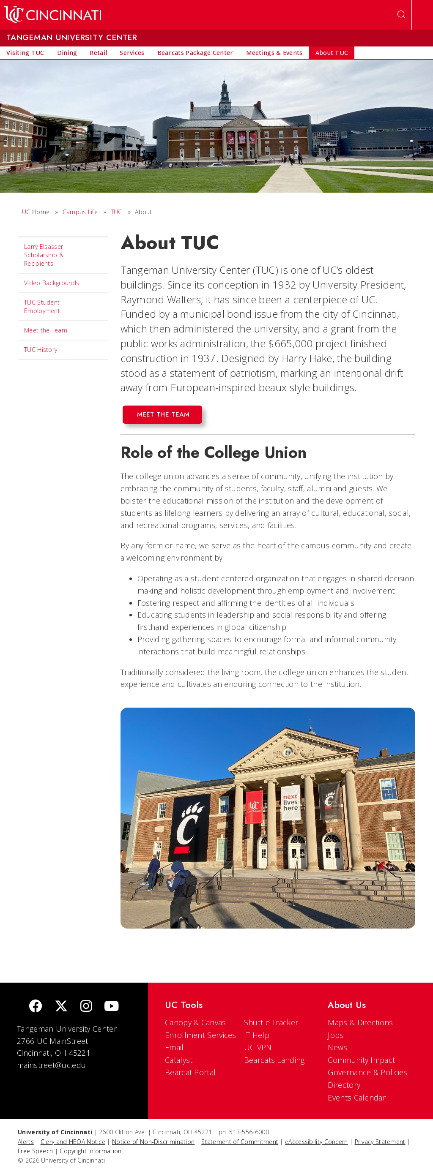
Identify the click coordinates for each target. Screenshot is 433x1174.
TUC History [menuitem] (40, 350)
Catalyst (178, 1060)
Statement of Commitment (239, 1142)
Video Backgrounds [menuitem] (51, 283)
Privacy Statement (380, 1142)
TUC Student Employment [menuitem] (42, 306)
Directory (344, 1085)
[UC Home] (52, 15)
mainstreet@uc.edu (51, 1065)
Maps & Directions (360, 1022)
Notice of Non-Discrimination (153, 1142)
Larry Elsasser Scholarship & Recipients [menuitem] (43, 254)
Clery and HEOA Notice (73, 1142)
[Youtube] (111, 1007)
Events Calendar (357, 1097)
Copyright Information (90, 1151)
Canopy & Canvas (195, 1022)
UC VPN (258, 1047)
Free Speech (35, 1151)
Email (174, 1047)
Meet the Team (163, 414)
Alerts (26, 1142)
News (337, 1047)
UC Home (35, 212)
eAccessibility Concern (316, 1142)
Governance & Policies (367, 1072)
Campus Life (80, 212)
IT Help (256, 1035)
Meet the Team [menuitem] (45, 330)
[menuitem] (25, 52)
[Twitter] (61, 1007)
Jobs (335, 1035)
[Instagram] (86, 1007)
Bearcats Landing (274, 1060)
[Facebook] (35, 1007)
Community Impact (361, 1060)
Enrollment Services (200, 1035)
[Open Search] (401, 15)
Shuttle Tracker (271, 1022)
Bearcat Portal (190, 1072)
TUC (116, 212)
